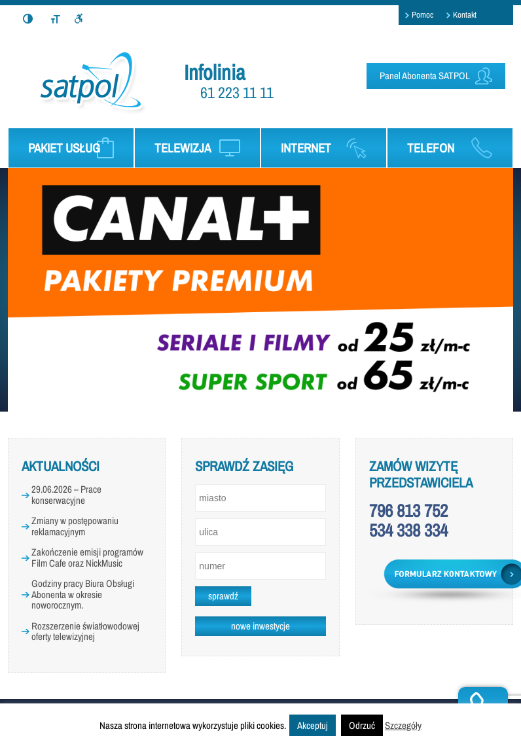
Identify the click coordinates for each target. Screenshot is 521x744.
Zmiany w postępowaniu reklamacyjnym (74, 526)
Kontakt (464, 14)
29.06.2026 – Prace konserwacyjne (66, 494)
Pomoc (422, 14)
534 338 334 (408, 530)
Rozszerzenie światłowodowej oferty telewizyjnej (85, 631)
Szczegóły (403, 725)
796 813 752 (408, 510)
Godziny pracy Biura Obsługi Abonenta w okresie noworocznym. (82, 594)
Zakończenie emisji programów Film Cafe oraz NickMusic (87, 557)
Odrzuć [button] (362, 725)
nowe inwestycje (260, 626)
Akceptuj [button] (312, 725)
